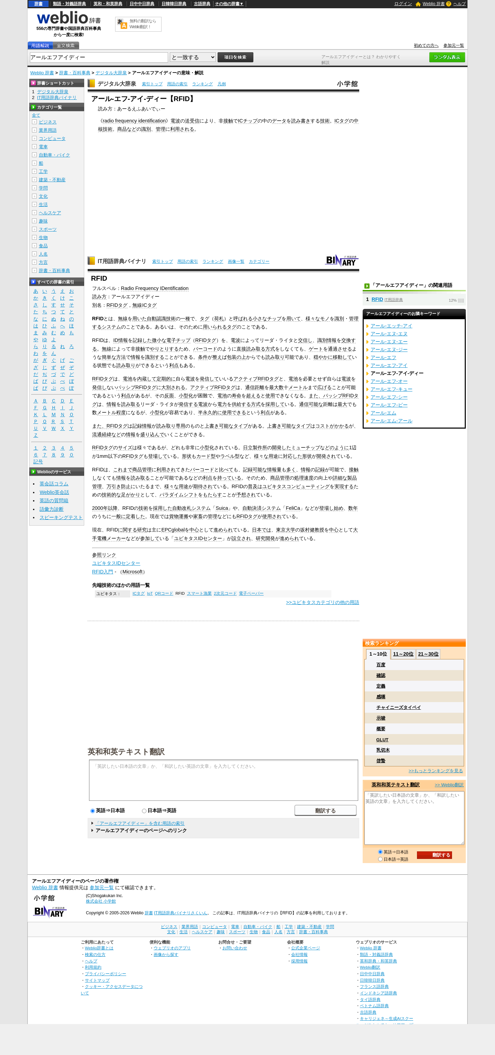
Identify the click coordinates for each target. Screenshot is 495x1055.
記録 (248, 469)
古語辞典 (202, 3)
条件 (203, 357)
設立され (241, 538)
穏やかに (323, 357)
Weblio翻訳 (370, 967)
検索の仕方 (95, 954)
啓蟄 (380, 760)
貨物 (174, 516)
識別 (146, 129)
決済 (257, 508)
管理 (160, 129)
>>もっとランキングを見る (436, 770)
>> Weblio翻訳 (449, 784)
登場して (157, 456)
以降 (113, 508)
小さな (260, 318)
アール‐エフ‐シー (389, 397)
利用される (182, 129)
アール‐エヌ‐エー (389, 341)
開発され (326, 456)
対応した (292, 456)
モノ (325, 318)
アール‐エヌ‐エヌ (389, 333)
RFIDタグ (117, 305)
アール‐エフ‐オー (389, 381)
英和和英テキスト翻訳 (126, 751)
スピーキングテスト (61, 517)
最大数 (276, 387)
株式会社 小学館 (101, 901)
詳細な (340, 478)
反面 (169, 395)
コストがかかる (332, 426)
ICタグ (341, 120)
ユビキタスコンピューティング (296, 486)
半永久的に (210, 412)
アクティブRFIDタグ (256, 378)
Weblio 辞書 (434, 3)
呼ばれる (243, 318)
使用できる (234, 412)
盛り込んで (152, 434)
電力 (222, 404)
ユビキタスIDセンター (198, 538)
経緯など (111, 434)
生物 (43, 237)
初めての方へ (426, 45)
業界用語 (48, 130)
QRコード (164, 593)
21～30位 (428, 654)
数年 (353, 508)
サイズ (125, 447)
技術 (325, 120)
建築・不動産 (52, 179)
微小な (159, 340)
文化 (43, 196)
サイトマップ (97, 980)
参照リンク (104, 555)
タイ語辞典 (370, 999)
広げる (324, 387)
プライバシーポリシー (105, 973)
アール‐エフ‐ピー (389, 405)
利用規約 (93, 967)
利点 (174, 365)
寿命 (236, 395)
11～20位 (403, 654)
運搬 (183, 516)
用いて (293, 318)
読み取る (255, 349)
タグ (204, 318)
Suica (222, 508)
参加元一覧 (453, 45)
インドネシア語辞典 (378, 993)
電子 (171, 340)
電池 (127, 378)
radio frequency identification (134, 120)
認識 (161, 318)
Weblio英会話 (54, 492)
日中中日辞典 (142, 3)
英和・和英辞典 (108, 3)
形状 (186, 456)
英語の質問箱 (54, 500)
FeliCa (293, 508)
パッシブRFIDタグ (136, 387)
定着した (135, 516)
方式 (270, 349)
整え (217, 357)
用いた (139, 318)
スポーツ (48, 229)
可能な (316, 404)
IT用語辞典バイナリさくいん (180, 913)
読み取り (275, 357)
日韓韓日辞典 (174, 3)
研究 (142, 529)
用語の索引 (177, 84)
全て (36, 115)
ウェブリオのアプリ (172, 948)
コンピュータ (52, 138)
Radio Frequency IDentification (155, 288)
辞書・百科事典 (74, 72)
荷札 (219, 318)
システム (111, 327)
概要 (380, 728)
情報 (123, 340)
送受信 (192, 120)
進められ (223, 529)
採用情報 (299, 961)
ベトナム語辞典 (374, 1005)
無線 (123, 318)
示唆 (380, 718)
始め (338, 508)
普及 (252, 486)
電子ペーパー (251, 593)
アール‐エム (383, 413)
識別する (154, 357)
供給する (241, 404)
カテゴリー (259, 261)
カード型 (206, 456)
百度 (380, 664)
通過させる (340, 349)
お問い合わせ (234, 948)
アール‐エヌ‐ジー (389, 349)
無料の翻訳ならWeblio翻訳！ (143, 24)
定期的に (166, 378)
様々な (313, 318)
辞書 (38, 3)
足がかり (130, 494)
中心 (194, 529)
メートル (298, 387)
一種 (185, 318)
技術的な (111, 494)
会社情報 (299, 954)
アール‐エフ (383, 357)
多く (291, 469)
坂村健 (307, 529)
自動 (151, 318)
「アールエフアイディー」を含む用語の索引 (140, 823)
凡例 (222, 84)
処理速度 (304, 478)
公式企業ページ (305, 948)
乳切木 (383, 750)
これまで (122, 469)
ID (115, 340)
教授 (319, 529)
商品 (137, 469)
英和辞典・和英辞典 (378, 961)
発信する (188, 404)
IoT (150, 593)
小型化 (186, 395)
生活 (43, 204)
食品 (43, 245)
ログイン (403, 3)
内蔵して (146, 378)
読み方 (99, 296)
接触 (228, 120)
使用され (272, 516)
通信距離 (254, 387)
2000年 (100, 508)
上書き (212, 426)
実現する (344, 486)
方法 (121, 357)
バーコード (205, 349)
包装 (231, 357)
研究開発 (265, 538)
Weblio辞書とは (99, 948)
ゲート (316, 349)
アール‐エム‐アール (391, 420)
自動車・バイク (54, 155)
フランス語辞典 (374, 986)
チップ (274, 318)
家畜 (198, 516)
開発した (281, 447)
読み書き (300, 120)
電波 (175, 120)
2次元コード (225, 593)
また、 (316, 395)
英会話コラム (54, 483)
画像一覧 (236, 261)
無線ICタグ (144, 305)
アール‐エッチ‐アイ (391, 326)
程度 (121, 412)
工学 (43, 171)
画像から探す (166, 954)
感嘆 (380, 696)
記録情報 (142, 426)
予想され (246, 494)
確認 (380, 675)
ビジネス (48, 122)
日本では (261, 529)
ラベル (227, 456)
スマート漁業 (199, 593)
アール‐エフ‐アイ (389, 365)
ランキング (202, 84)
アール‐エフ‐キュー (391, 389)
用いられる (215, 327)
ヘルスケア (50, 212)
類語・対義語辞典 (69, 3)
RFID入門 (102, 571)
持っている (229, 478)
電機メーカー (111, 538)
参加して (150, 538)
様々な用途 (266, 456)
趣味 (43, 221)
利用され (166, 469)
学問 (43, 188)
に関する (127, 529)
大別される (173, 387)
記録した (142, 340)
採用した (162, 508)
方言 (43, 262)
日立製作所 (255, 447)
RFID (377, 299)
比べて (226, 469)
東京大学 (285, 529)
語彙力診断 (52, 509)
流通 (97, 434)
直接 (241, 349)
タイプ (240, 426)
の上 (241, 357)
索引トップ (152, 84)
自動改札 (181, 508)
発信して (209, 378)
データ (279, 120)
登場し (326, 508)
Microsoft (132, 571)
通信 (304, 404)
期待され (202, 486)
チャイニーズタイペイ (398, 707)
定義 (380, 686)
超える (253, 395)
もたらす (212, 494)
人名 (43, 254)
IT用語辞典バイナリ (122, 261)
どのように (337, 447)
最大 (342, 404)
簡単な (109, 357)
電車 (43, 146)
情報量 (274, 469)
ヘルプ (459, 3)
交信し (305, 340)
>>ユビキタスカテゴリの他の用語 (322, 602)
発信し (99, 387)
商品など (126, 129)
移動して (342, 357)
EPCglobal (173, 529)
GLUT (382, 739)
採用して (275, 404)
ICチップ (247, 120)
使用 (270, 395)
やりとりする (164, 349)
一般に (118, 516)
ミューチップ (305, 447)
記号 (38, 462)
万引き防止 (119, 486)
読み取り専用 (170, 426)
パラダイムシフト (179, 494)
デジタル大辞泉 (111, 72)
